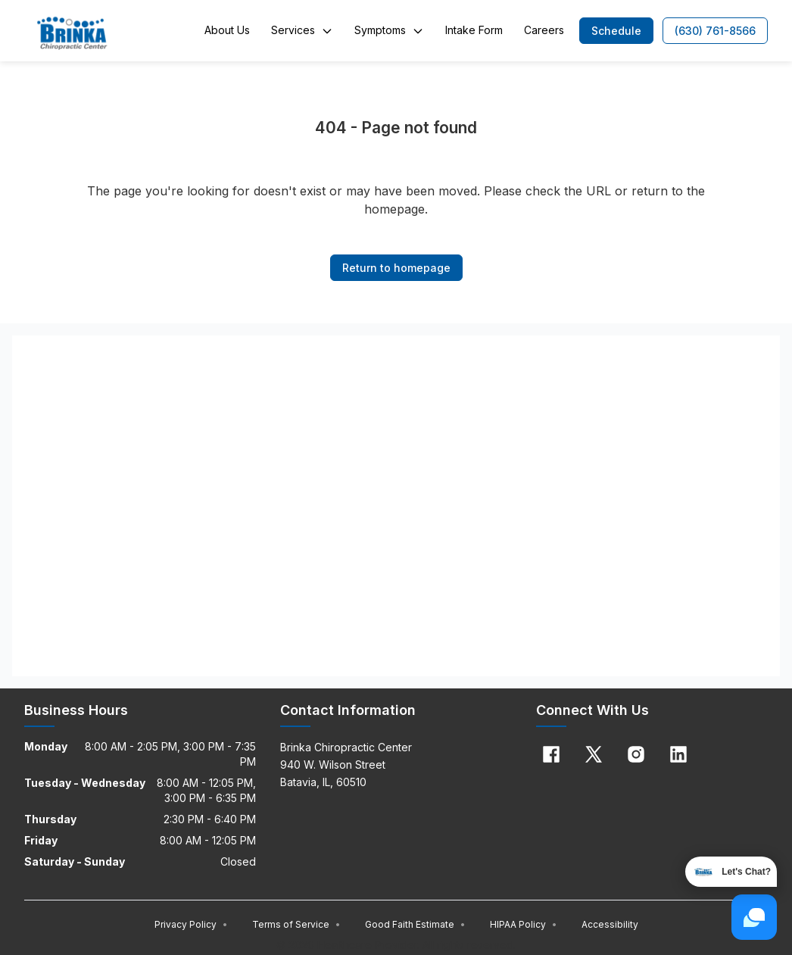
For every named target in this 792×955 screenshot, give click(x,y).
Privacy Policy (191, 924)
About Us (227, 29)
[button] (616, 30)
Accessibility (610, 924)
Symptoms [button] (389, 29)
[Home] (72, 31)
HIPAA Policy (523, 924)
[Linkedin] (678, 754)
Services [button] (302, 29)
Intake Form (474, 29)
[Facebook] (551, 754)
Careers (544, 29)
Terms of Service (296, 924)
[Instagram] (636, 754)
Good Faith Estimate (415, 924)
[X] (593, 754)
